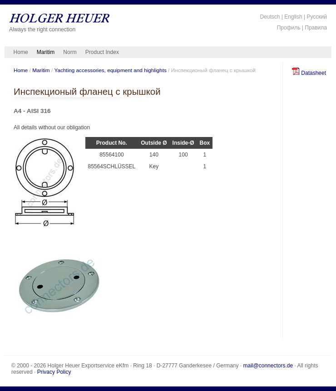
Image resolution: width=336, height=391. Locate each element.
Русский (316, 17)
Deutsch (270, 17)
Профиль (289, 27)
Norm (69, 52)
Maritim (45, 52)
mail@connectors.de (268, 365)
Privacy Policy (54, 372)
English (293, 17)
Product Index (102, 52)
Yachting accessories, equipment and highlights (110, 70)
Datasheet (309, 73)
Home (21, 52)
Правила (316, 27)
